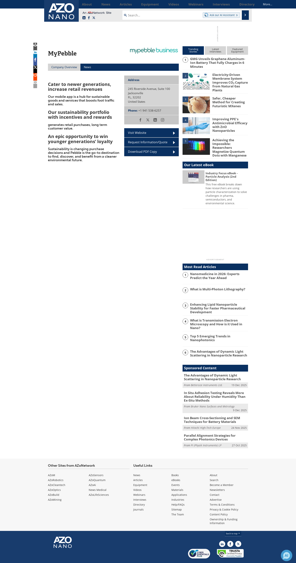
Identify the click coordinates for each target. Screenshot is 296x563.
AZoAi (92, 473)
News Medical (97, 478)
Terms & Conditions (222, 493)
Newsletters (217, 478)
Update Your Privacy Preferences (76, 558)
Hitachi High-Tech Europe (206, 417)
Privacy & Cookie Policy (224, 498)
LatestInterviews (215, 50)
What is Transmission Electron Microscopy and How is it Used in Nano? (218, 315)
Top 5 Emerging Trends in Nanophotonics (208, 330)
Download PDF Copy (142, 152)
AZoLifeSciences (99, 483)
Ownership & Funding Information (223, 509)
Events (175, 473)
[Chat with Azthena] (286, 555)
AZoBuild (53, 483)
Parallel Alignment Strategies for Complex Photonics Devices (214, 426)
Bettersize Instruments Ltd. (207, 377)
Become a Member (222, 473)
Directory (139, 493)
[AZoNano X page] (93, 18)
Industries (177, 488)
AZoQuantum (97, 468)
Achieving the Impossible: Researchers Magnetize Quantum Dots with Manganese (229, 142)
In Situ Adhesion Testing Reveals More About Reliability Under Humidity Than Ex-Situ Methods (215, 387)
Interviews (139, 488)
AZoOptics (54, 478)
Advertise (216, 488)
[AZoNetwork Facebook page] (88, 18)
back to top (233, 522)
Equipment (140, 473)
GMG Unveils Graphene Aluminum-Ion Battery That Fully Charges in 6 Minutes (218, 60)
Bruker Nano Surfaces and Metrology (212, 397)
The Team (177, 503)
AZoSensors (96, 463)
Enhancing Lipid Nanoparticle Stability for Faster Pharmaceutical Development (218, 299)
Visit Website (137, 133)
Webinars (139, 483)
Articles (138, 468)
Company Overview (64, 67)
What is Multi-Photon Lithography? (215, 283)
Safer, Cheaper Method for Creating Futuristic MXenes (228, 98)
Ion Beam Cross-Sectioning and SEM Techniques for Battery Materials (209, 409)
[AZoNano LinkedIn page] (84, 18)
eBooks (175, 468)
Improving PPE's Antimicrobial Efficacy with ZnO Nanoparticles (229, 119)
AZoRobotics (55, 468)
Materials (177, 478)
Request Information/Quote (147, 142)
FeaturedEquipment (237, 50)
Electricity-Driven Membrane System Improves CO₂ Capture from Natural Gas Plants (229, 79)
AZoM (51, 463)
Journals (138, 498)
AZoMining (55, 488)
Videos (137, 478)
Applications (179, 483)
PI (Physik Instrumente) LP (206, 434)
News (136, 463)
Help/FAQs (178, 493)
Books (175, 463)
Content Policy (219, 503)
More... (243, 4)
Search (214, 468)
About (213, 463)
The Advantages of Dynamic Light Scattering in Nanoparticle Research (216, 345)
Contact (214, 483)
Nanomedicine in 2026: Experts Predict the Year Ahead (218, 269)
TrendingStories (193, 50)
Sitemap (176, 498)
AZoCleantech (56, 473)
